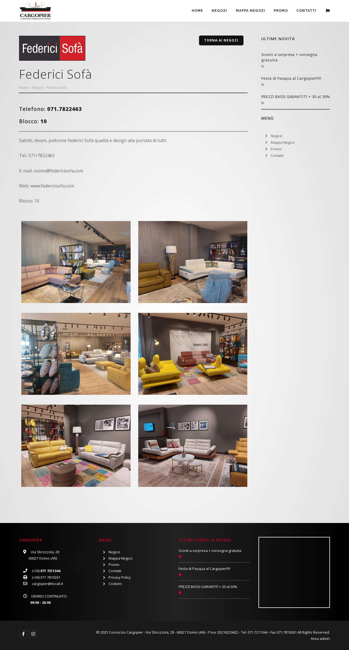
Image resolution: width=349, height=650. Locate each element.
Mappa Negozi (248, 11)
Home (194, 11)
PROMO (280, 11)
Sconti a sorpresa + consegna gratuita (289, 57)
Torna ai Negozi (221, 40)
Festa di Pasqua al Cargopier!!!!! (291, 78)
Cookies (115, 583)
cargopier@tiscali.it (47, 583)
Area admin (320, 638)
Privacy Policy (120, 577)
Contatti (306, 11)
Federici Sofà (57, 87)
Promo (276, 148)
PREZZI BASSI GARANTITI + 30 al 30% (295, 96)
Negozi (217, 11)
